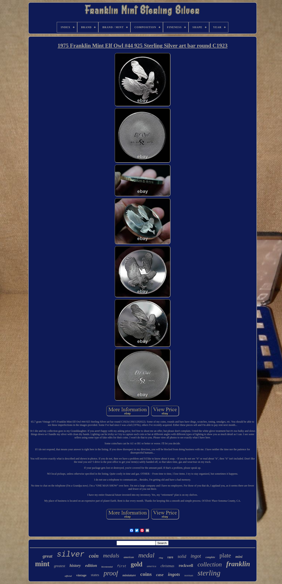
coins (146, 574)
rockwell (186, 565)
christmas (167, 566)
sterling (209, 573)
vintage (81, 575)
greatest (59, 566)
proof (111, 573)
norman (188, 575)
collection (210, 564)
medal (146, 555)
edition (91, 565)
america (151, 566)
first (121, 566)
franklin (238, 564)
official (68, 576)
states (95, 575)
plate (225, 555)
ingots (174, 574)
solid (182, 556)
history (75, 565)
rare (170, 557)
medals (111, 555)
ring (161, 557)
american (129, 557)
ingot (195, 556)
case (160, 574)
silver (70, 554)
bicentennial (107, 567)
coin (94, 556)
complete (210, 557)
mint (42, 564)
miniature (129, 575)
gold (136, 564)
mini (238, 557)
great (47, 556)
